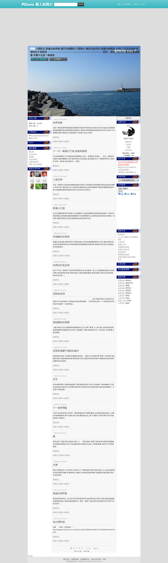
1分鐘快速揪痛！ (124, 170)
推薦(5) (61, 141)
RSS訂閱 (34, 135)
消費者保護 (75, 559)
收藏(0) (66, 141)
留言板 (128, 144)
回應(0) (55, 170)
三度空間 (57, 179)
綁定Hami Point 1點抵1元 (127, 167)
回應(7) (55, 427)
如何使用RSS (43, 135)
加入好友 (128, 150)
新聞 (119, 4)
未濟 (55, 465)
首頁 (30, 114)
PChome (136, 4)
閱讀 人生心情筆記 (35, 164)
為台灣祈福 (59, 522)
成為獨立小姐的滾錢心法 (127, 172)
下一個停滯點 (60, 408)
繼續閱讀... (56, 137)
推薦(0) (61, 198)
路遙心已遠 (59, 208)
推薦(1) (61, 170)
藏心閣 (31, 152)
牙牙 (55, 379)
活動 (35, 114)
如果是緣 (57, 122)
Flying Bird (33, 154)
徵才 (104, 559)
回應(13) (56, 255)
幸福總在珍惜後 (61, 236)
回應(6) (55, 141)
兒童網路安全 (84, 559)
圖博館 (31, 157)
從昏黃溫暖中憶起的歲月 (66, 350)
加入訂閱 (34, 138)
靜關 (32, 48)
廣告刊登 (66, 559)
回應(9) (55, 512)
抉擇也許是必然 (61, 265)
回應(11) (56, 455)
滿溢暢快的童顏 (61, 322)
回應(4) (55, 227)
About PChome (96, 559)
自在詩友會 (33, 159)
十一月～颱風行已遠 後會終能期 (70, 151)
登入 (143, 4)
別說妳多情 (59, 293)
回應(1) (55, 284)
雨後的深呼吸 (60, 493)
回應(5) (55, 312)
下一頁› (88, 548)
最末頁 (95, 548)
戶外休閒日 (127, 4)
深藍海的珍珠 (34, 162)
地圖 (128, 147)
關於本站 (128, 142)
